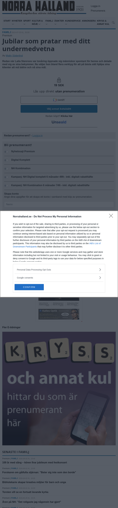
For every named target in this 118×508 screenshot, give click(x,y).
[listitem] (59, 269)
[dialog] (59, 254)
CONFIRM (29, 287)
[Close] (112, 217)
